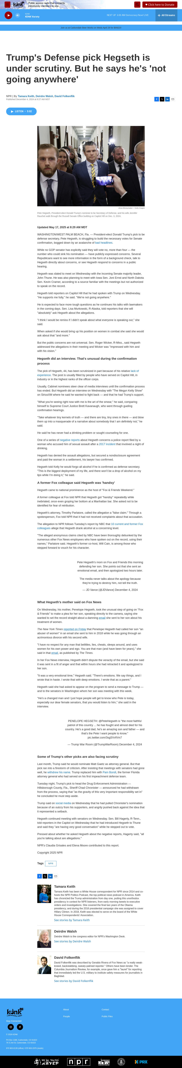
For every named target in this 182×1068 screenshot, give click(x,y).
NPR (50, 863)
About (66, 1009)
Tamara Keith (26, 96)
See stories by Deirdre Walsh (72, 941)
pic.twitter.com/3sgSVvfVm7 (105, 737)
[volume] (17, 15)
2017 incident (107, 444)
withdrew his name (58, 772)
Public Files (107, 1016)
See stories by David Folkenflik (73, 981)
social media (63, 803)
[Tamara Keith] (44, 894)
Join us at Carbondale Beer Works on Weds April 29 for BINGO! (91, 27)
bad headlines (103, 242)
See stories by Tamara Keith (72, 920)
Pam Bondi (109, 772)
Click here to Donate (161, 4)
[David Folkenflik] (44, 965)
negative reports (70, 440)
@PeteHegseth (108, 721)
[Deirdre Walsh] (44, 938)
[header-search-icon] (137, 5)
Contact (105, 1009)
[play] (8, 15)
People (66, 1016)
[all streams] (166, 15)
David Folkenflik (65, 96)
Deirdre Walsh (44, 96)
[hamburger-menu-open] (7, 5)
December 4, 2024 (126, 589)
